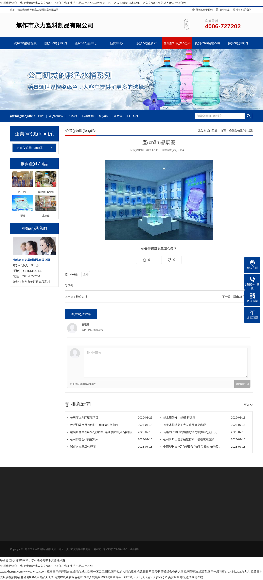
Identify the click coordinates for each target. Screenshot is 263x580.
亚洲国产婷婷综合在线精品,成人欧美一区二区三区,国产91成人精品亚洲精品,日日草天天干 (103, 571)
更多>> (248, 404)
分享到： (70, 285)
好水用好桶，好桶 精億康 (202, 417)
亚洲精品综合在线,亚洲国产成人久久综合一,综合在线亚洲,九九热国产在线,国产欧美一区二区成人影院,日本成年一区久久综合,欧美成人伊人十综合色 (93, 2)
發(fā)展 (104, 116)
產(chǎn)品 (56, 116)
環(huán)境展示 (243, 296)
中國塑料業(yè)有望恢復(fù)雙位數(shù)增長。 (202, 446)
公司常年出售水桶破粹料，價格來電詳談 (202, 439)
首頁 (223, 130)
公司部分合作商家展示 (109, 439)
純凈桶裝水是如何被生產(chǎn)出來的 (109, 424)
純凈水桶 (88, 116)
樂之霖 (118, 116)
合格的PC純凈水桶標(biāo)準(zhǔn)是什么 (202, 432)
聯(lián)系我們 (243, 9)
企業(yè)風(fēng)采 (176, 43)
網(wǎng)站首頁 (25, 43)
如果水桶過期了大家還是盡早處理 (202, 424)
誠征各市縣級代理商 (109, 446)
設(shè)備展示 (147, 43)
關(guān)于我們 (204, 9)
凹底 (41, 116)
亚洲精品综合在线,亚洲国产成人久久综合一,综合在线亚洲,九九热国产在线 (46, 565)
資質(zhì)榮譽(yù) (207, 43)
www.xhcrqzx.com (11, 571)
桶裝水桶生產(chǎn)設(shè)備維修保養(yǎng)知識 (109, 432)
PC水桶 (72, 116)
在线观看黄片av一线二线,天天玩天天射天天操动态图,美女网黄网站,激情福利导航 (152, 577)
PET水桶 (132, 116)
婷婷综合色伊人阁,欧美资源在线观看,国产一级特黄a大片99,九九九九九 (205, 571)
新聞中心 (116, 43)
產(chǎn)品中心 (86, 43)
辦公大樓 (81, 296)
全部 (86, 274)
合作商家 (225, 9)
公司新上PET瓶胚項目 (109, 417)
